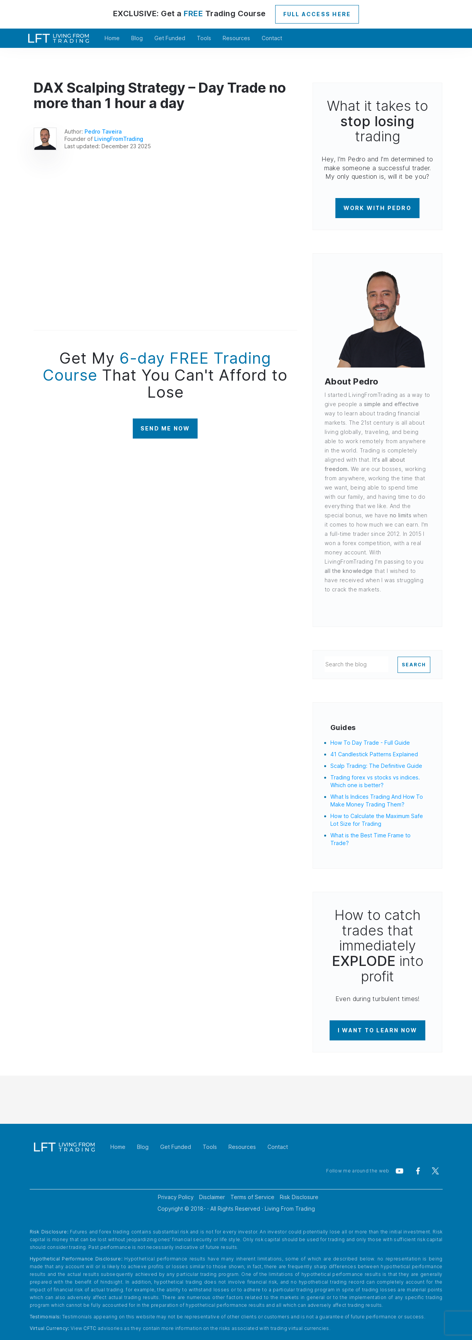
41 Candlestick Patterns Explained (374, 754)
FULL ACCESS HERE (317, 14)
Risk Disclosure (299, 1197)
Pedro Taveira (103, 131)
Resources (236, 38)
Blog (137, 38)
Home (112, 38)
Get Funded (169, 38)
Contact (272, 38)
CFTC (89, 1328)
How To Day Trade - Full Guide (370, 742)
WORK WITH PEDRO (377, 208)
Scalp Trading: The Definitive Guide (376, 765)
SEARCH (414, 664)
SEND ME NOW (165, 428)
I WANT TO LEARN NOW (378, 1030)
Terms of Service (252, 1197)
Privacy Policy (176, 1197)
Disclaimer (212, 1197)
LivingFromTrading (118, 139)
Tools (204, 38)
